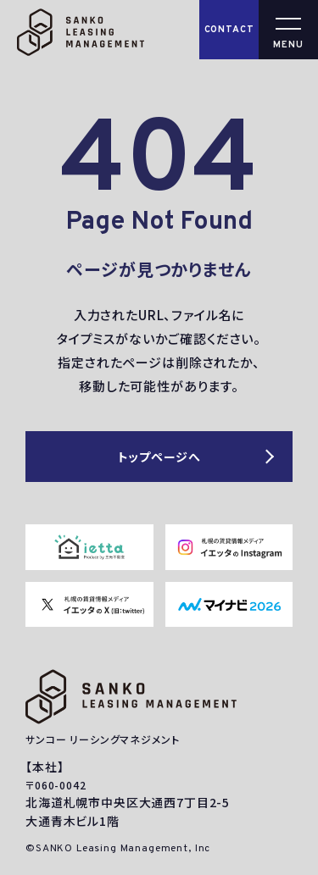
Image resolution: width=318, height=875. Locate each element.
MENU (288, 45)
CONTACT (229, 30)
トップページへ (159, 456)
